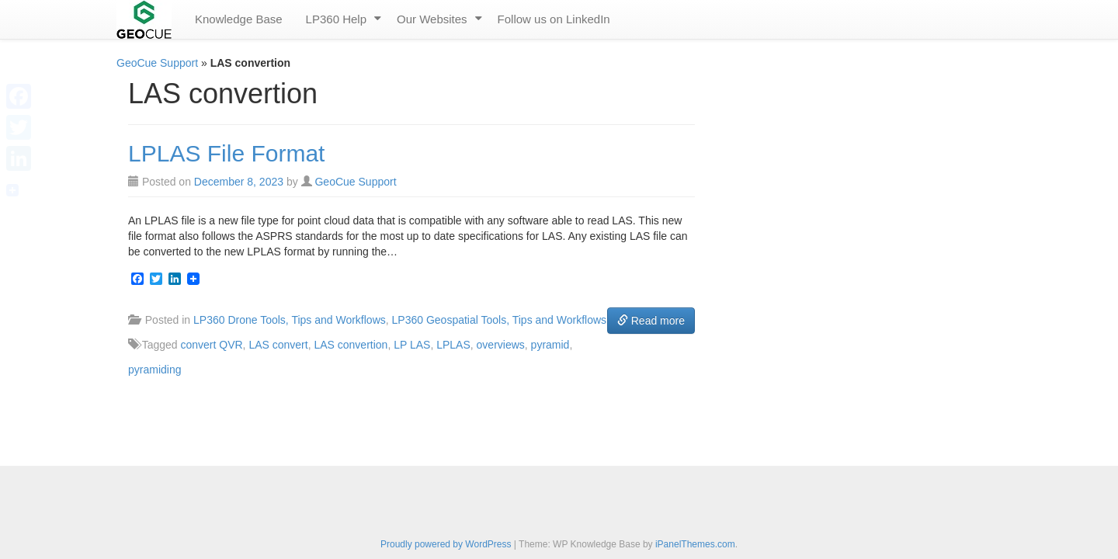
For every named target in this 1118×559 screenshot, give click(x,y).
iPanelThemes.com (695, 544)
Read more (651, 320)
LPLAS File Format (226, 153)
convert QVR (211, 345)
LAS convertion (350, 345)
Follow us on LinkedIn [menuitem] (554, 19)
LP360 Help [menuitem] (336, 19)
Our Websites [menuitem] (432, 19)
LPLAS (453, 345)
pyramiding (154, 369)
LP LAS (412, 345)
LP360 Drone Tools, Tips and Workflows (289, 320)
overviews (501, 345)
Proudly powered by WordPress (446, 544)
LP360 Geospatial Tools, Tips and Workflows (499, 320)
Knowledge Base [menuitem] (239, 19)
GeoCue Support (157, 63)
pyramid (550, 345)
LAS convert (277, 345)
